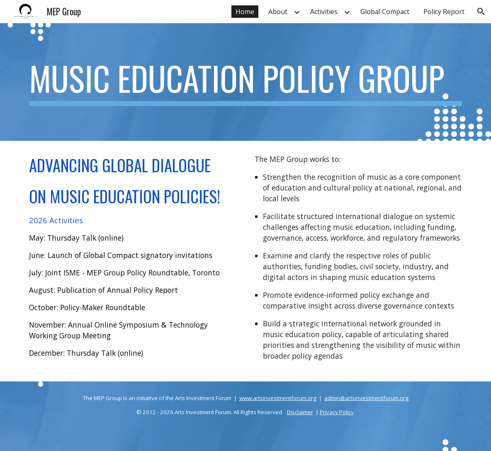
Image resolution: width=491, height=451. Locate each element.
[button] (481, 12)
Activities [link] (324, 11)
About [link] (277, 11)
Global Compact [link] (384, 11)
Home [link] (245, 11)
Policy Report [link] (443, 11)
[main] (246, 82)
